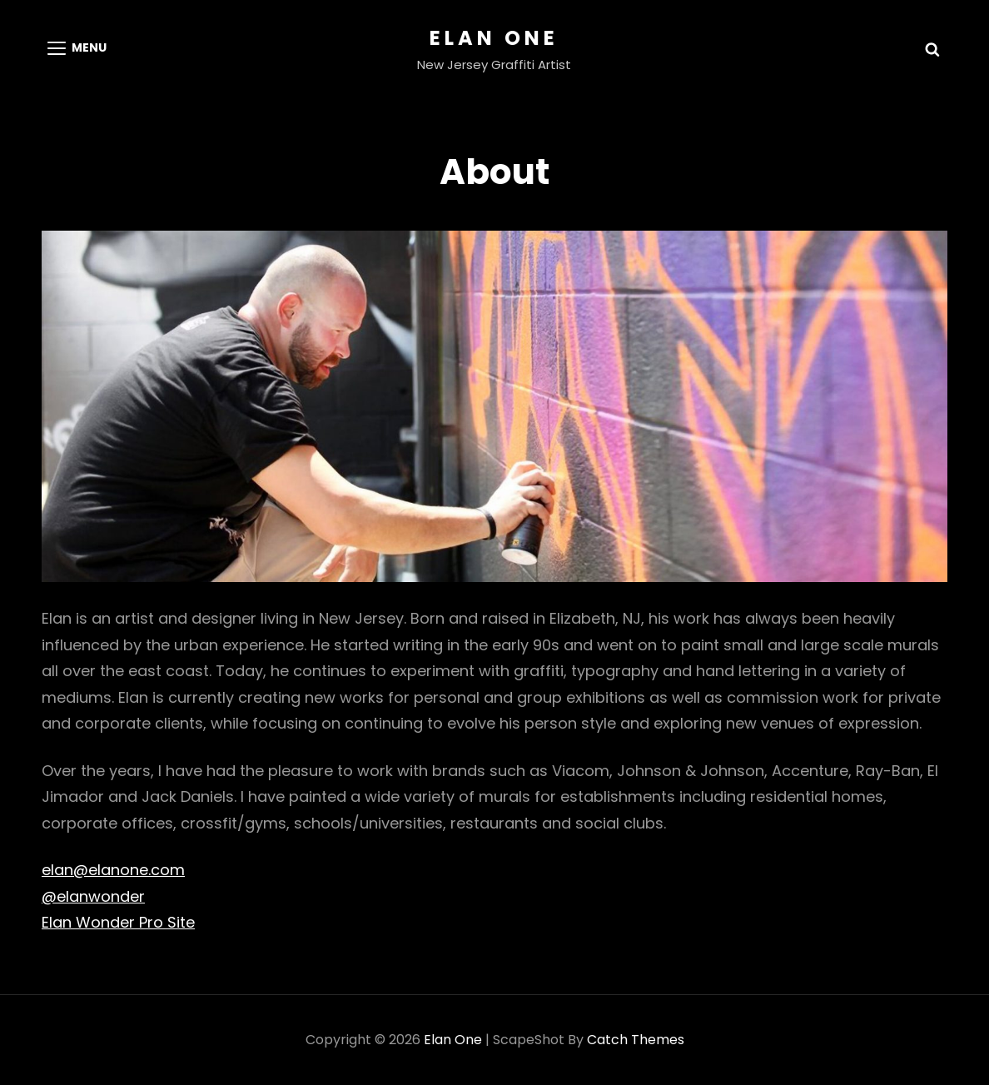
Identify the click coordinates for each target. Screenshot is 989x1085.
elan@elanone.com (113, 869)
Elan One (494, 38)
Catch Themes (635, 1039)
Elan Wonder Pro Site (118, 922)
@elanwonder (93, 896)
